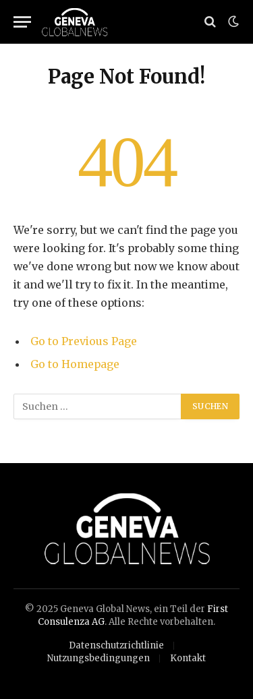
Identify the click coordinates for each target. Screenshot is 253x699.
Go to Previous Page (83, 341)
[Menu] (22, 22)
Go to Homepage (74, 364)
